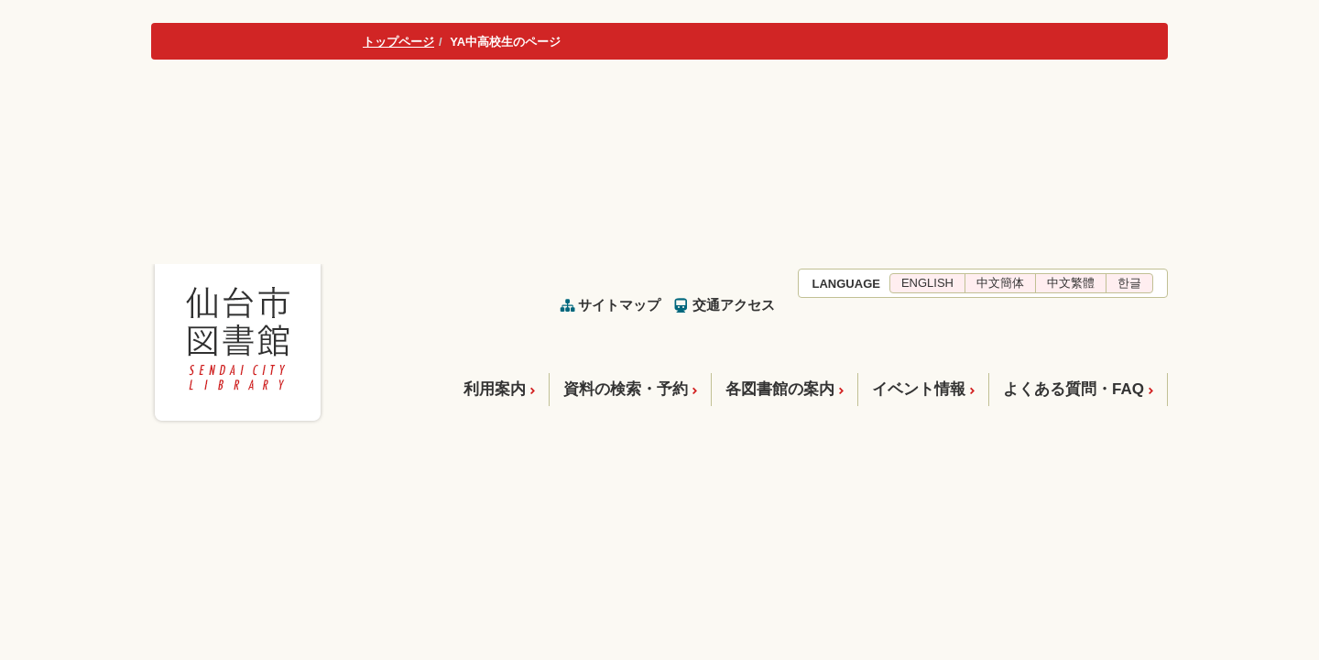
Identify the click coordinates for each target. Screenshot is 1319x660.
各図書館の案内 (779, 389)
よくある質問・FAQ (1073, 389)
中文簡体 (1000, 283)
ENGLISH (927, 283)
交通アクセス (733, 305)
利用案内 (494, 389)
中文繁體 (1071, 283)
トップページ (398, 42)
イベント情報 (918, 389)
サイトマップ (619, 305)
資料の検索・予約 (625, 389)
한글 (1129, 283)
